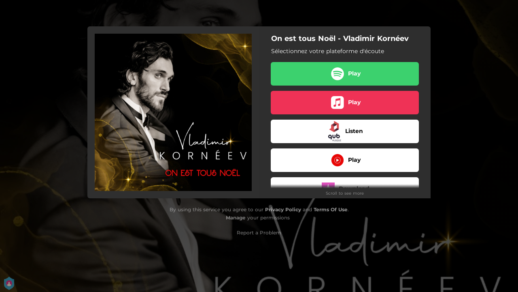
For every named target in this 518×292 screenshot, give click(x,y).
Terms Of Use (331, 209)
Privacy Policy (283, 209)
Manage (236, 218)
